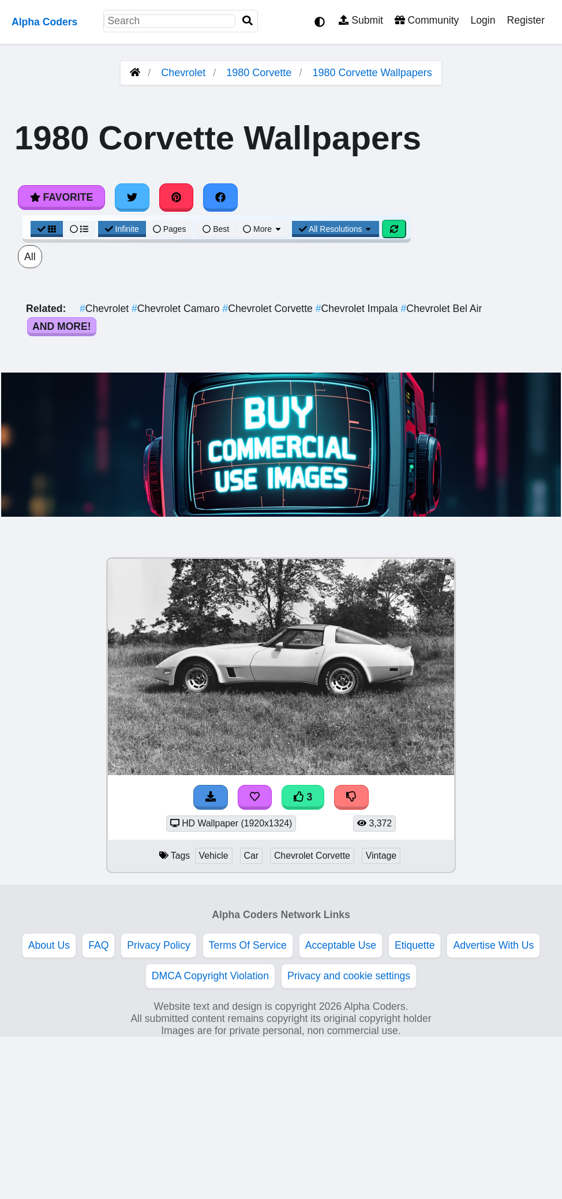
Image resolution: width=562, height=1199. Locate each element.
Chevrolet (183, 72)
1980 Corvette (258, 72)
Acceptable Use (340, 945)
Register (526, 20)
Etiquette (414, 945)
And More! (61, 326)
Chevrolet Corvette (268, 308)
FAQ (98, 945)
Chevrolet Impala (358, 308)
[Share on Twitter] (132, 197)
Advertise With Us (493, 945)
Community (427, 20)
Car (251, 855)
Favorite (61, 197)
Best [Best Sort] (216, 229)
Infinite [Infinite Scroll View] (122, 229)
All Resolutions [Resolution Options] (336, 229)
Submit (361, 20)
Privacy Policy (158, 945)
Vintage (381, 855)
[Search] (247, 21)
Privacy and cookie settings (348, 976)
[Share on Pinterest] (176, 197)
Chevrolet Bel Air (441, 308)
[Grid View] (47, 229)
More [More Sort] (262, 229)
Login (482, 20)
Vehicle (213, 855)
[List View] (79, 229)
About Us (49, 945)
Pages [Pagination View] (169, 229)
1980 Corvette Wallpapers (372, 72)
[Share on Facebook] (220, 197)
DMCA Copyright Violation (210, 976)
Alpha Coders (44, 22)
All (30, 256)
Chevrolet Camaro (177, 308)
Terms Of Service (248, 945)
